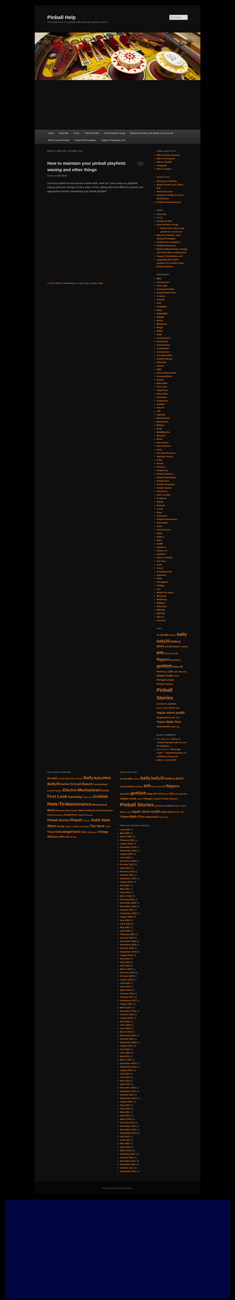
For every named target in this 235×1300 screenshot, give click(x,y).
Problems (161, 498)
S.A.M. (160, 509)
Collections (162, 341)
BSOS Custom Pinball (58, 140)
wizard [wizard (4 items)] (173, 727)
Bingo (160, 327)
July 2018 (125, 983)
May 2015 (125, 1056)
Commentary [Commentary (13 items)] (100, 784)
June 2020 (125, 924)
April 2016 (125, 1028)
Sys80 (160, 543)
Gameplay (162, 397)
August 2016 (126, 1018)
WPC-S (160, 617)
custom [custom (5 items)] (184, 646)
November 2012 (128, 1129)
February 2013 (127, 1122)
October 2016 (127, 1014)
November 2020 (128, 906)
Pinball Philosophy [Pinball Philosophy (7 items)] (55, 815)
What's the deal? (165, 592)
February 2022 (127, 871)
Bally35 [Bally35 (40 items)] (53, 784)
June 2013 (125, 1108)
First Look (162, 386)
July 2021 (125, 885)
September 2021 (128, 878)
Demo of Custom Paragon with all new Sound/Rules (172, 742)
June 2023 (125, 857)
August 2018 (126, 979)
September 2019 (128, 952)
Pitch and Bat (163, 495)
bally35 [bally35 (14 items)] (163, 641)
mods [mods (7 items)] (169, 675)
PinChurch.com (165, 191)
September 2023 (128, 850)
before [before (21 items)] (65, 784)
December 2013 (128, 1087)
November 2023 (128, 847)
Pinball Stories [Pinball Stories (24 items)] (137, 804)
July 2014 (125, 1074)
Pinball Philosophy (166, 477)
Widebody (162, 599)
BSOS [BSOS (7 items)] (160, 646)
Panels (160, 463)
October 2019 (127, 948)
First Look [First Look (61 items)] (57, 796)
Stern (159, 540)
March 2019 (126, 969)
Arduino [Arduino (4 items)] (172, 635)
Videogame (162, 582)
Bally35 (160, 317)
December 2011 (128, 1161)
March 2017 (126, 1007)
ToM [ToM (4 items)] (177, 718)
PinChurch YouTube (167, 181)
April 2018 (125, 986)
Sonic (159, 526)
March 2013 (126, 1119)
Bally (159, 310)
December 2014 (128, 1063)
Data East (161, 362)
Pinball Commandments (169, 202)
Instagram (162, 165)
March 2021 (126, 896)
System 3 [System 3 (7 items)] (69, 827)
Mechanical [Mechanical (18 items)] (99, 804)
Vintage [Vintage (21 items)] (103, 831)
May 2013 (125, 1112)
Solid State (162, 522)
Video (159, 578)
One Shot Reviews (166, 453)
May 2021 (125, 889)
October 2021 (127, 875)
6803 (159, 278)
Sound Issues (164, 529)
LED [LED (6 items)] (170, 671)
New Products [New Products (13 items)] (87, 810)
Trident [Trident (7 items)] (161, 722)
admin (160, 760)
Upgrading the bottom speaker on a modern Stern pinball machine (170, 263)
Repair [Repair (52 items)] (76, 820)
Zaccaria (161, 620)
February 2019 (127, 972)
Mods (159, 428)
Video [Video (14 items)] (83, 832)
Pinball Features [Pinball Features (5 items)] (165, 684)
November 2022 (128, 861)
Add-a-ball (162, 285)
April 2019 (125, 965)
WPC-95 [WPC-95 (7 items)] (73, 837)
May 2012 (125, 1143)
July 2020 (125, 920)
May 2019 (125, 962)
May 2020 (125, 927)
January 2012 (127, 1157)
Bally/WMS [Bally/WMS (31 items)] (102, 778)
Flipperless (162, 390)
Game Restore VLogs (114, 133)
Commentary (163, 345)
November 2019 (128, 944)
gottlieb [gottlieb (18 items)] (164, 665)
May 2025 (125, 833)
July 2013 (125, 1105)
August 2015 (126, 1046)
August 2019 (126, 955)
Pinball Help (61, 17)
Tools (159, 564)
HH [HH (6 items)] (181, 666)
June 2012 (125, 1140)
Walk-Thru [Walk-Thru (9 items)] (173, 722)
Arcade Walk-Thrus (166, 292)
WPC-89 (161, 610)
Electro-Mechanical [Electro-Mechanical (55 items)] (81, 790)
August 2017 (126, 1004)
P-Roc (160, 460)
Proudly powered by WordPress (117, 1188)
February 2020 (127, 934)
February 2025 (127, 840)
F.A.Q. (76, 133)
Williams (161, 603)
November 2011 (128, 1164)
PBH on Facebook (166, 158)
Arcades (161, 296)
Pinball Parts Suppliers (85, 140)
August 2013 (126, 1101)
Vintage (160, 585)
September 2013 (128, 1098)
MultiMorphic (163, 432)
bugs (159, 334)
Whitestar (161, 596)
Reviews (161, 505)
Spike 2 (160, 537)
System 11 (162, 550)
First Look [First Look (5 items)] (169, 653)
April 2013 (125, 1115)
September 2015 (128, 1042)
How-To (59, 283)
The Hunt (161, 561)
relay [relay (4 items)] (178, 708)
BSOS (160, 331)
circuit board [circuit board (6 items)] (172, 646)
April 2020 (125, 931)
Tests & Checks (165, 557)
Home (51, 133)
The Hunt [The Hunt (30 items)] (97, 826)
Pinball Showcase (166, 484)
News (159, 449)
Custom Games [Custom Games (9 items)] (54, 791)
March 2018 (126, 990)
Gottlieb (161, 404)
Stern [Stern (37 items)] (51, 826)
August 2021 (126, 882)
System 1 (161, 547)
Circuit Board (163, 338)
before (160, 320)
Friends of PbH (92, 133)
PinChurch (162, 491)
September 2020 (128, 913)
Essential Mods (164, 376)
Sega (159, 512)
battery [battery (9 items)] (175, 641)
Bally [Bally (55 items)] (88, 778)
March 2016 (126, 1032)
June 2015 (125, 1053)
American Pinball (165, 289)
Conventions (163, 352)
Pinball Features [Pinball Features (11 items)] (104, 810)
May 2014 (125, 1080)
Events (160, 380)
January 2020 (127, 937)
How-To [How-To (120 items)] (56, 804)
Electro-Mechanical (166, 373)
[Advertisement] (117, 105)
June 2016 (125, 1025)
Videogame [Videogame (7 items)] (92, 832)
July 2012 (125, 1136)
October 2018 (127, 976)
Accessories (163, 282)
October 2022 (127, 864)
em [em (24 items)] (160, 652)
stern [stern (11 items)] (170, 712)
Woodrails (162, 606)
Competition (163, 348)
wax (87, 283)
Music (160, 439)
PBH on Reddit (164, 162)
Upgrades (162, 575)
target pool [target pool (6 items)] (163, 717)
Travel (160, 568)
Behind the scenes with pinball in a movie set (151, 133)
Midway (160, 425)
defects (160, 366)
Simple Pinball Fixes (167, 519)
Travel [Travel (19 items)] (51, 831)
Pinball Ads (162, 470)
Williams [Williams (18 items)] (52, 836)
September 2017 (128, 1000)
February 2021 (127, 899)
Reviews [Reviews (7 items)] (86, 821)
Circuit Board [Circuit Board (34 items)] (81, 784)
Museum (161, 435)
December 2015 (128, 1035)
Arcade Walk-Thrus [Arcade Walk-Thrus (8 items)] (67, 779)
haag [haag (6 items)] (176, 666)
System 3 (161, 554)
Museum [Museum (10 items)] (60, 810)
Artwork (161, 299)
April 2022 (125, 868)
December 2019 (128, 941)
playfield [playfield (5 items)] (172, 704)
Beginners (162, 324)
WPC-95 (161, 613)
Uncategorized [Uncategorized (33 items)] (68, 831)
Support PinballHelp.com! (113, 140)
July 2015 (125, 1049)
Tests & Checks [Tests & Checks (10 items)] (81, 826)
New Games (163, 442)
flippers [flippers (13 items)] (163, 659)
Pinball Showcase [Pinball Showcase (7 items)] (85, 815)
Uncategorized (164, 571)
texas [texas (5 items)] (172, 717)
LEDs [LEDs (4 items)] (176, 672)
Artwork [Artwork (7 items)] (79, 779)
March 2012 (126, 1150)
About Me (63, 133)
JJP (158, 411)
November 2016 (128, 1011)
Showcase (162, 516)
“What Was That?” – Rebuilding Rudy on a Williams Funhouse (171, 753)
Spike (159, 533)
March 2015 (126, 1059)
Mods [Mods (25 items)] (51, 810)
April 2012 (125, 1147)
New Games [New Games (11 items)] (71, 810)
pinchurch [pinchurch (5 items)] (162, 704)
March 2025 (126, 836)
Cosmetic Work (164, 355)
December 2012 (128, 1126)
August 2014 (126, 1070)
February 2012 (127, 1154)
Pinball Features (165, 474)
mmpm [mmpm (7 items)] (161, 675)
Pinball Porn (163, 481)
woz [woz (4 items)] (178, 727)
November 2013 (128, 1091)
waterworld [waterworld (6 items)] (163, 726)
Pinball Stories (164, 488)
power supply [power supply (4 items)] (162, 708)
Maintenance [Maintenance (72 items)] (78, 804)
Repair (160, 502)
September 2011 (128, 1171)
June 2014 (125, 1077)
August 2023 (126, 854)
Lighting (161, 414)
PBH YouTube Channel (168, 155)
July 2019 (125, 958)
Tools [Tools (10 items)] (107, 826)
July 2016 (125, 1021)
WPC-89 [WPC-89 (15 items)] (64, 836)
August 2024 (126, 843)
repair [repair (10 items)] (161, 712)
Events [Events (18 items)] (104, 790)
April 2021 (125, 892)
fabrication (162, 383)
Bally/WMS (162, 313)
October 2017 (127, 997)
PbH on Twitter (164, 169)
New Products (164, 446)
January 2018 (127, 993)
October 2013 (127, 1094)
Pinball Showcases (166, 245)
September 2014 (128, 1067)
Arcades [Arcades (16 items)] (52, 778)
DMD (159, 369)
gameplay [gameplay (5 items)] (176, 660)
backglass (162, 306)
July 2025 (125, 829)
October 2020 (127, 910)
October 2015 (127, 1039)
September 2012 (128, 1133)
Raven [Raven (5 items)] (172, 708)
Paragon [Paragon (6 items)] (161, 679)
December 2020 (128, 903)
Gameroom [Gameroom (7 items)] (87, 797)
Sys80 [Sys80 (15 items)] (60, 826)
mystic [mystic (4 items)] (176, 676)
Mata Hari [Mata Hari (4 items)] (183, 672)
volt (158, 589)
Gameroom (162, 400)
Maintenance (70, 283)
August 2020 (126, 917)
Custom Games (164, 359)
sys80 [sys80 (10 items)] (180, 712)
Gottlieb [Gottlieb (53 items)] (100, 796)
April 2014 (125, 1084)
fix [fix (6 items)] (176, 653)
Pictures (161, 467)
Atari (159, 303)
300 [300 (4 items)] (158, 635)
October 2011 (127, 1168)
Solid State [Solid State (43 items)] (100, 820)
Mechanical (162, 421)
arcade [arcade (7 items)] (164, 634)
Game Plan (162, 394)
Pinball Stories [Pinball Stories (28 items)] (58, 820)
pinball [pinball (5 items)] (170, 680)
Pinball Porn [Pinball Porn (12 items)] (70, 815)
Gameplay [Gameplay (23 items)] (75, 796)
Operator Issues (165, 456)
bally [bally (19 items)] (182, 634)
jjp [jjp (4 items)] (166, 672)
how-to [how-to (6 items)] (161, 671)
